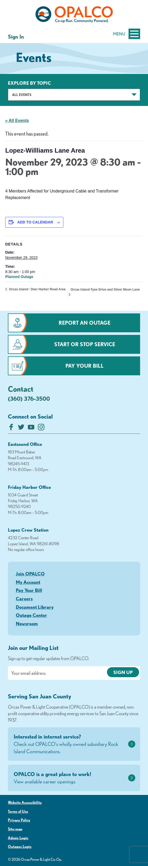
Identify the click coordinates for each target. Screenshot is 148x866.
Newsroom (27, 623)
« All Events (17, 120)
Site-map (15, 829)
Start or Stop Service (84, 344)
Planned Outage (19, 277)
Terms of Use (18, 811)
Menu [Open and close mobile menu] (126, 34)
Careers (24, 598)
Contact (20, 388)
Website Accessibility (25, 802)
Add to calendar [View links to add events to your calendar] (35, 222)
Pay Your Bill (84, 366)
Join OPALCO (30, 573)
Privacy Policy (19, 820)
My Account (28, 582)
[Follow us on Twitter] (21, 428)
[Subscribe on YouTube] (31, 428)
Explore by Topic (29, 82)
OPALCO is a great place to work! (70, 778)
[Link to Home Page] (74, 15)
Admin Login (18, 838)
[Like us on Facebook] (11, 428)
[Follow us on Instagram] (41, 428)
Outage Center (31, 615)
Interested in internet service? (70, 744)
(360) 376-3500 (29, 398)
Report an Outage (84, 323)
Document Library (35, 607)
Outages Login (20, 846)
